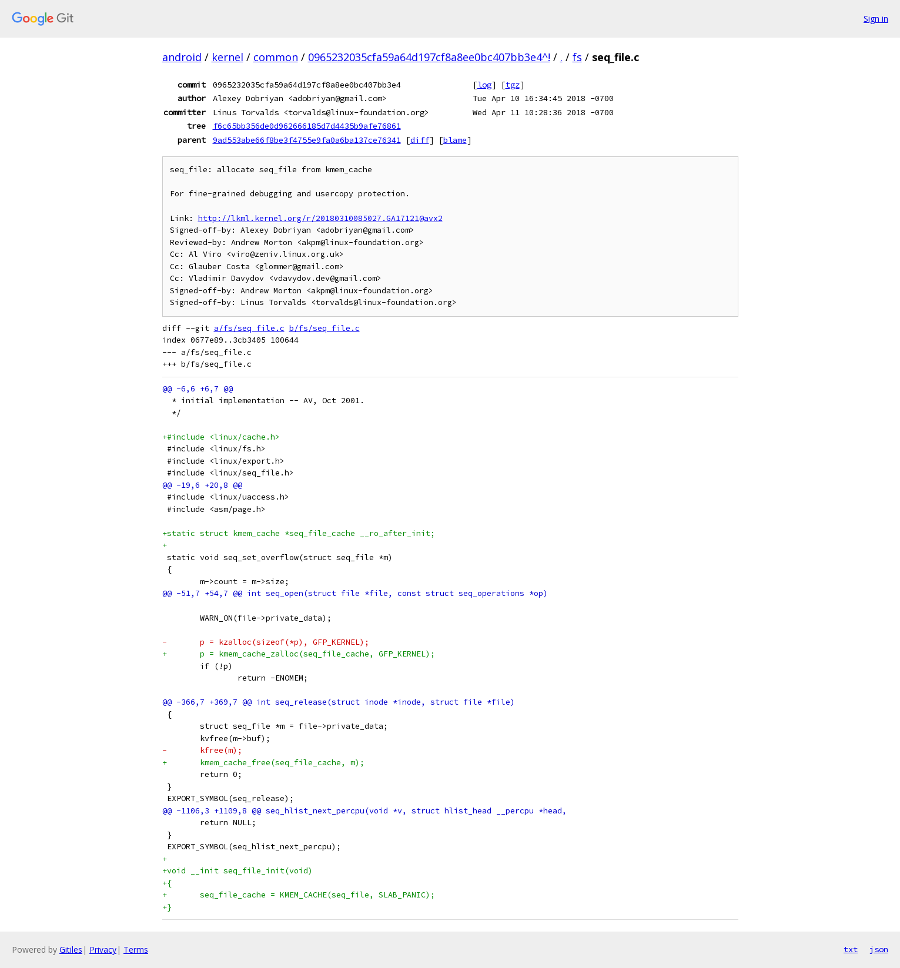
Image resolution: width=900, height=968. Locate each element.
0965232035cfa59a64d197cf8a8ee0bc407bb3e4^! (429, 57)
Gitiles (70, 949)
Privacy (102, 949)
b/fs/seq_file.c (324, 328)
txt (851, 949)
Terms (135, 949)
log (484, 84)
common (275, 57)
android (182, 57)
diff (419, 140)
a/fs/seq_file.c (249, 328)
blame (455, 140)
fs (577, 57)
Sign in (876, 18)
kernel (227, 57)
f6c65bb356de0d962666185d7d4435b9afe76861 (307, 125)
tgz (513, 84)
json (878, 949)
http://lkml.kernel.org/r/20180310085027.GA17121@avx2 (320, 218)
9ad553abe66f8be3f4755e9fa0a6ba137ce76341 (307, 140)
